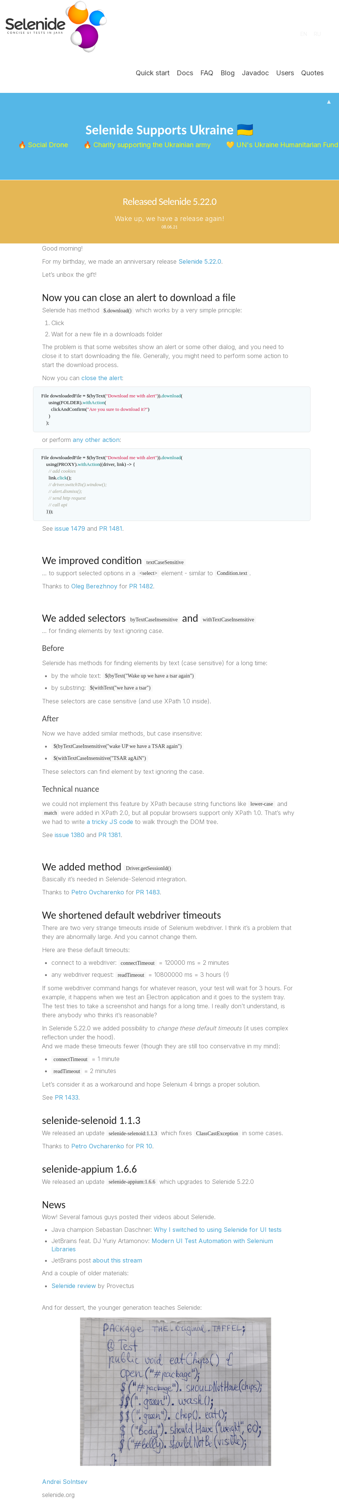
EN (303, 34)
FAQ (206, 73)
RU (317, 34)
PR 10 (144, 1146)
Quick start (153, 73)
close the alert (101, 378)
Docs (185, 73)
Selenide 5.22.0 (199, 261)
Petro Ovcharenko (97, 892)
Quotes (312, 73)
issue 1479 (70, 528)
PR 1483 (148, 892)
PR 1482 (141, 586)
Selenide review (73, 1286)
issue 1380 (69, 835)
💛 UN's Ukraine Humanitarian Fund (281, 145)
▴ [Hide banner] (329, 101)
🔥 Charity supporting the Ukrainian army (147, 145)
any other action (96, 439)
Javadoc (255, 73)
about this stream (117, 1260)
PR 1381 (109, 835)
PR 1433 (66, 1097)
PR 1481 (110, 528)
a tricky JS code (110, 821)
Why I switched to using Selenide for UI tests (218, 1229)
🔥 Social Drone (44, 145)
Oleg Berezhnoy (94, 586)
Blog (227, 73)
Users (285, 73)
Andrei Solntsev (64, 1481)
